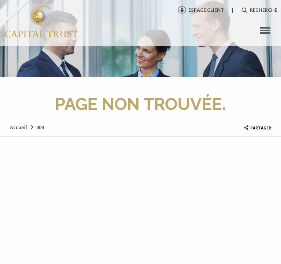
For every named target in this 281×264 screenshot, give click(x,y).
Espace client (201, 10)
